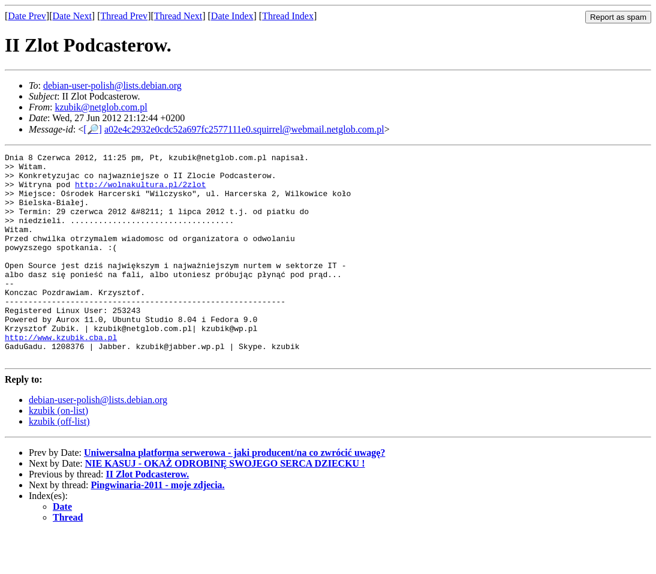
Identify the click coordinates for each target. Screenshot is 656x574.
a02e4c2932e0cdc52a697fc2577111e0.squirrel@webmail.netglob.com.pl (244, 129)
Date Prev (27, 16)
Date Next (72, 16)
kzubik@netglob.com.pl (101, 107)
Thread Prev (124, 16)
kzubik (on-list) (58, 452)
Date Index (232, 16)
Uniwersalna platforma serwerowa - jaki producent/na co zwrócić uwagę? (234, 494)
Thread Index (288, 16)
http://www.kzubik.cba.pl (61, 374)
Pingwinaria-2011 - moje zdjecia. (158, 526)
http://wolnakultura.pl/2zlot (140, 191)
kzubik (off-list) (59, 463)
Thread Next (178, 16)
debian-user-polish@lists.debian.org (112, 85)
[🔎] (92, 129)
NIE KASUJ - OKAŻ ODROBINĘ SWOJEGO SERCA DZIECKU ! (225, 505)
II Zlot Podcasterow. (147, 515)
